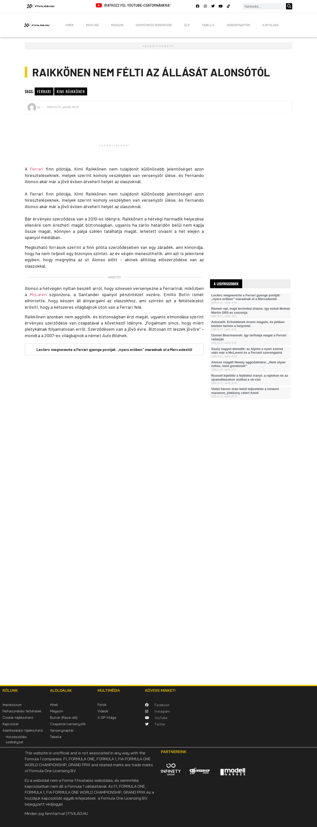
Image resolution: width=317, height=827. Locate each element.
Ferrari (44, 91)
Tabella (208, 25)
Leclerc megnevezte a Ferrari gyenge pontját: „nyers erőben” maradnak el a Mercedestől (114, 349)
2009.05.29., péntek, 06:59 (63, 107)
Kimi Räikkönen (71, 91)
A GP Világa (270, 25)
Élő (186, 25)
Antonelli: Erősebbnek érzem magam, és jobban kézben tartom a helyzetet (248, 324)
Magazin (117, 25)
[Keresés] (289, 6)
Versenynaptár (238, 25)
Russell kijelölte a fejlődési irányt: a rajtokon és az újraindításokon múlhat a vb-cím (249, 377)
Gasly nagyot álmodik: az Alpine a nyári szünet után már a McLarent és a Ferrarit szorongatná (247, 351)
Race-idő (92, 25)
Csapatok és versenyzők (154, 25)
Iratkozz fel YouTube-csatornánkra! (137, 5)
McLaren (38, 294)
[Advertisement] (247, 193)
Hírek (70, 25)
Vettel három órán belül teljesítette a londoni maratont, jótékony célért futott (245, 391)
